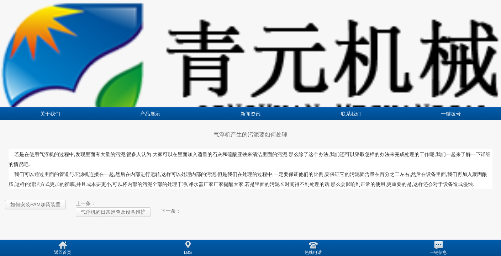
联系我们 (351, 114)
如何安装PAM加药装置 (35, 204)
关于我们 (50, 114)
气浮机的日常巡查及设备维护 (113, 212)
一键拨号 (451, 114)
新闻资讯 (250, 114)
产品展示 (150, 114)
